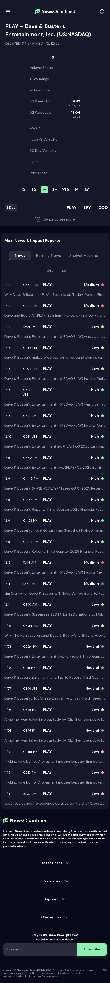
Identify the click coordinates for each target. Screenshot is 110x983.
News (20, 255)
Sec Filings (56, 270)
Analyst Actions (83, 255)
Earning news (48, 255)
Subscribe (92, 949)
